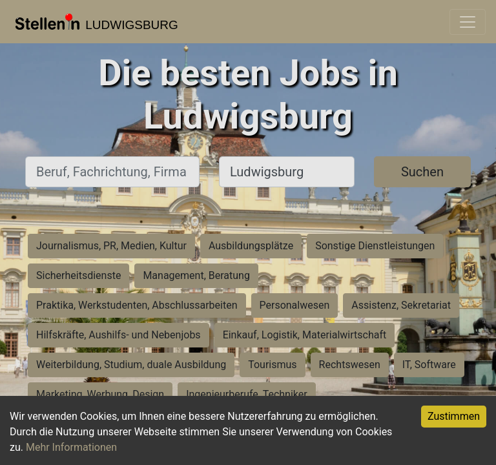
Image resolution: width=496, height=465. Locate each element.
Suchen (422, 172)
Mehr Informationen (71, 447)
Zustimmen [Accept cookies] (454, 416)
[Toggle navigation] (468, 22)
